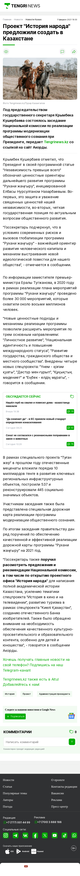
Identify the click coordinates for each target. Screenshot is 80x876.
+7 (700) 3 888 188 (49, 822)
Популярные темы (15, 793)
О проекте (58, 780)
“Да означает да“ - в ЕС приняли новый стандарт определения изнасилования (36, 421)
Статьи (7, 786)
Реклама (56, 800)
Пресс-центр (59, 806)
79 (70, 444)
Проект (27, 694)
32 (70, 427)
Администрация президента (54, 694)
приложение (25, 846)
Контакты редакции (64, 786)
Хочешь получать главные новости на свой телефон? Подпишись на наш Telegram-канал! (36, 664)
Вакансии (57, 793)
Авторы (8, 800)
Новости (8, 780)
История (9, 694)
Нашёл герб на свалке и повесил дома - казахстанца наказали (37, 404)
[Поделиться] (74, 51)
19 (70, 411)
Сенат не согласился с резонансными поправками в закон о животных (38, 437)
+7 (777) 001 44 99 (18, 822)
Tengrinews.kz (56, 142)
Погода (7, 806)
